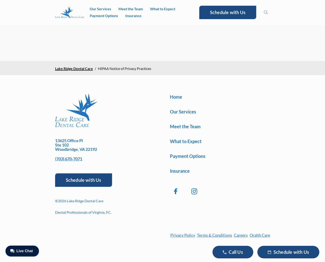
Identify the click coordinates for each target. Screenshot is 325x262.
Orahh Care (260, 235)
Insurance (133, 15)
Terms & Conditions (214, 235)
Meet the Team (130, 9)
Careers (241, 235)
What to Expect (162, 9)
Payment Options (104, 15)
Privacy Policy (182, 235)
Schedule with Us (228, 12)
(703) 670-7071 (68, 158)
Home (176, 97)
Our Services (100, 9)
